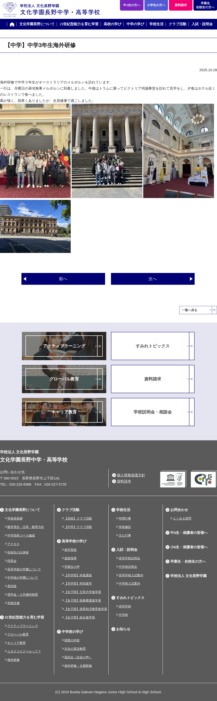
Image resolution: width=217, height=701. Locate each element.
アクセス (13, 544)
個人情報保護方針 (131, 475)
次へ (152, 278)
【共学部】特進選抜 (78, 575)
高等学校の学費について (24, 569)
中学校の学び (72, 632)
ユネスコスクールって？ (24, 651)
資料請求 (181, 5)
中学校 (123, 615)
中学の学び (135, 24)
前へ (63, 278)
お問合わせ (179, 510)
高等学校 (125, 606)
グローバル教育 (64, 379)
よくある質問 (182, 518)
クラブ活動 (177, 24)
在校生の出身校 (18, 552)
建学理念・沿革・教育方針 (25, 527)
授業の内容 (72, 640)
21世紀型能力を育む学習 (79, 24)
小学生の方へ (156, 5)
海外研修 (13, 660)
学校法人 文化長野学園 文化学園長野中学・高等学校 (50, 9)
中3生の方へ (131, 5)
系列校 (11, 586)
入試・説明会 (202, 24)
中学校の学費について (22, 577)
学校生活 (156, 24)
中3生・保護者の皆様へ (189, 533)
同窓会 (11, 561)
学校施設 (125, 527)
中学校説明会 (128, 567)
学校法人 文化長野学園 (188, 576)
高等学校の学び (74, 541)
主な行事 (125, 535)
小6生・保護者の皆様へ (189, 547)
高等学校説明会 (129, 558)
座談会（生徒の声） (78, 657)
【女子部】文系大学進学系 (82, 592)
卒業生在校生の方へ (205, 5)
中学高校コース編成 (21, 535)
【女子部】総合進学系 (79, 617)
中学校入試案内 (129, 583)
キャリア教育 (64, 412)
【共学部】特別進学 (78, 583)
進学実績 (70, 550)
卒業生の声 (72, 567)
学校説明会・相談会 (153, 412)
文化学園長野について (37, 24)
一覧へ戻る (189, 310)
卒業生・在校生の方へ (188, 561)
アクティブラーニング (64, 346)
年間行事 (125, 518)
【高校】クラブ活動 (78, 518)
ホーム (12, 24)
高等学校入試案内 (131, 575)
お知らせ (123, 629)
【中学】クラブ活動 (78, 527)
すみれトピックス (153, 346)
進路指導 (70, 558)
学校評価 (13, 603)
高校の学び (112, 24)
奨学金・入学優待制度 (22, 594)
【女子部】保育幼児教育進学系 (85, 609)
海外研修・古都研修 (78, 666)
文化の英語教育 (75, 649)
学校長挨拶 (15, 518)
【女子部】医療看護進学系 (82, 600)
